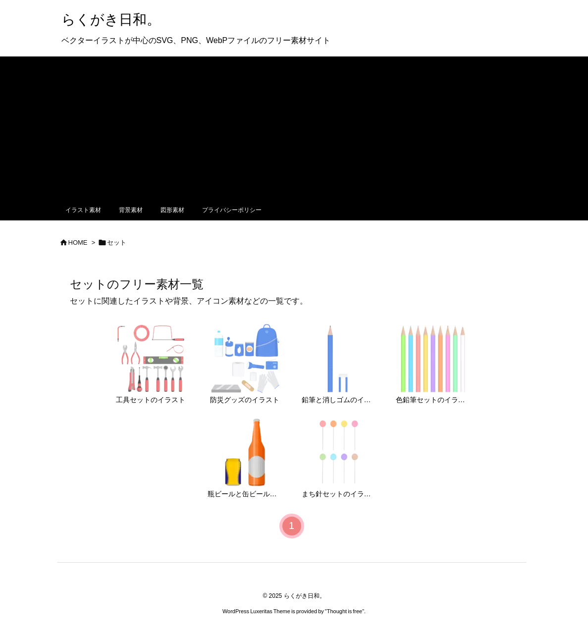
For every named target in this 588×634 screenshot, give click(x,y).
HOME (78, 242)
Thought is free (344, 611)
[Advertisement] (294, 125)
